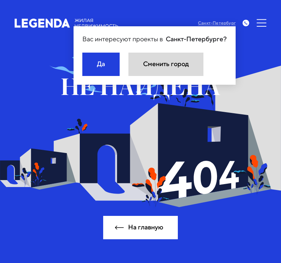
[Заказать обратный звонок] (245, 23)
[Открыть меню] (261, 23)
